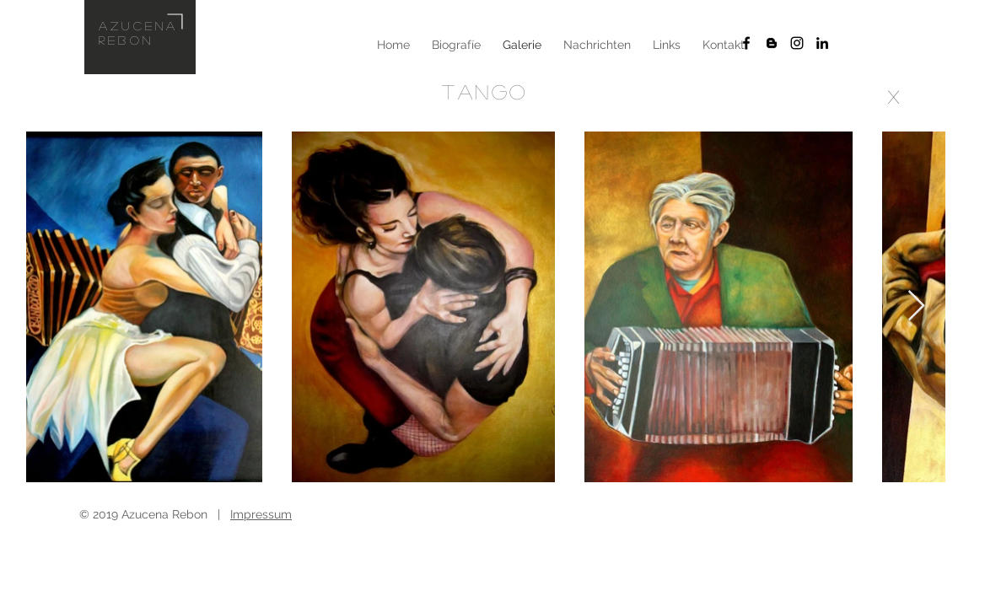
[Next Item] (916, 306)
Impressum (261, 514)
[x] (893, 96)
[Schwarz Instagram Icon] (797, 43)
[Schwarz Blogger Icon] (771, 43)
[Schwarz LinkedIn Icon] (822, 43)
